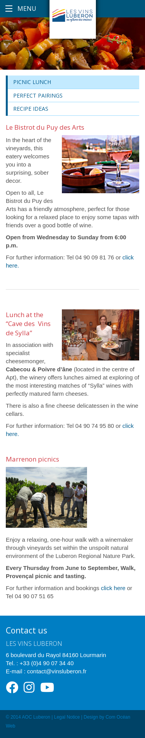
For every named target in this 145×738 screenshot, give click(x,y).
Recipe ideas (30, 108)
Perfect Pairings (38, 95)
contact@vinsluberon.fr (57, 671)
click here (113, 588)
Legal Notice (67, 717)
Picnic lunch (32, 82)
